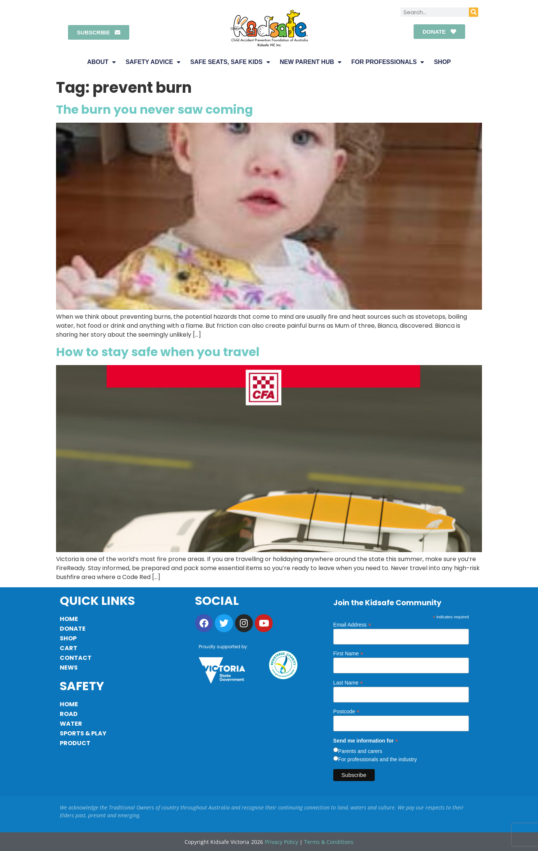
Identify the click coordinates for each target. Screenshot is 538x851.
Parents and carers (360, 751)
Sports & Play (83, 733)
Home (69, 619)
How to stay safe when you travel (158, 351)
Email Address (352, 624)
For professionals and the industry (377, 759)
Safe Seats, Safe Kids (230, 62)
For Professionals (387, 62)
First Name (348, 653)
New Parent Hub (310, 62)
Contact (76, 657)
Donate (73, 628)
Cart (68, 648)
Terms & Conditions (328, 841)
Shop (442, 62)
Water (71, 723)
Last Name (348, 682)
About (101, 62)
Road (69, 714)
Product (75, 743)
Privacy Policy (281, 841)
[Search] (473, 12)
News (69, 667)
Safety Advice (153, 62)
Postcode (346, 711)
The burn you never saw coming (154, 109)
